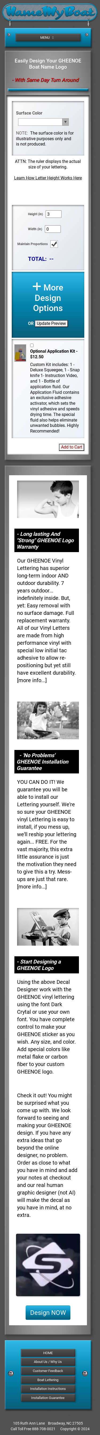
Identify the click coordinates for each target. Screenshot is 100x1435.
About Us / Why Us (48, 1362)
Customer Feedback (48, 1371)
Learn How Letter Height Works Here (48, 177)
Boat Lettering (47, 1380)
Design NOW (48, 1312)
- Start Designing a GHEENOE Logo (39, 964)
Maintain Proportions (32, 244)
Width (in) (35, 229)
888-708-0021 (43, 1429)
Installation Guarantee (48, 1398)
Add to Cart (71, 447)
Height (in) (35, 214)
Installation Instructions (48, 1389)
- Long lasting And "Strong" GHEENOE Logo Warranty (45, 540)
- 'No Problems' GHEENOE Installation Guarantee (42, 761)
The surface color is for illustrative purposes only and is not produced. (45, 139)
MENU (47, 38)
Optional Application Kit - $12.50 (54, 354)
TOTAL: (37, 258)
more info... (31, 680)
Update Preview (51, 323)
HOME (48, 1353)
